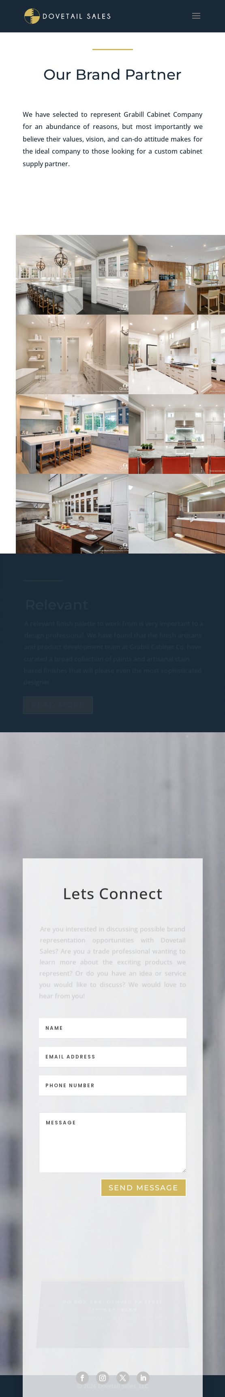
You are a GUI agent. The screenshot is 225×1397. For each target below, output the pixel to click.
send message (143, 1190)
